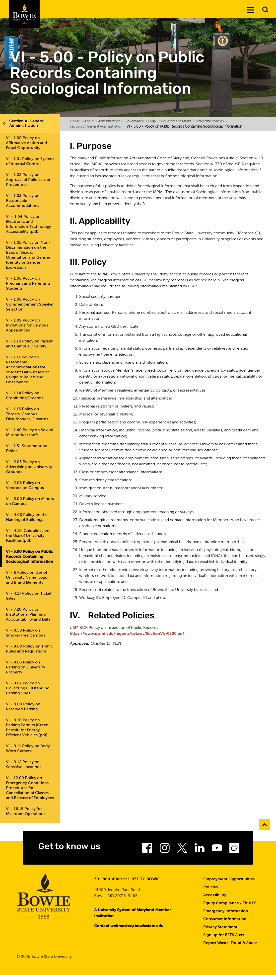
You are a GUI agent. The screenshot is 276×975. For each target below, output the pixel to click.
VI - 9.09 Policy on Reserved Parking (23, 706)
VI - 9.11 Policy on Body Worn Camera (28, 748)
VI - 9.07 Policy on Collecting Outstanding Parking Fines (27, 688)
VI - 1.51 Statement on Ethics (26, 448)
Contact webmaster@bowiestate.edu (128, 926)
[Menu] (251, 10)
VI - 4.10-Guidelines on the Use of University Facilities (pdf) (27, 536)
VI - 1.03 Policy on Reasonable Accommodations (23, 201)
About (90, 121)
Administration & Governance (122, 121)
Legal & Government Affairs (171, 121)
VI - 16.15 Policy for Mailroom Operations (25, 811)
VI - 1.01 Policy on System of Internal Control (30, 161)
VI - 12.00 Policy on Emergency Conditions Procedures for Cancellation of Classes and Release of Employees (30, 788)
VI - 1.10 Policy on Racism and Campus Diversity (30, 343)
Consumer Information (224, 919)
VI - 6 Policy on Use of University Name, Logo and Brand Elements (27, 578)
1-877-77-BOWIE (143, 879)
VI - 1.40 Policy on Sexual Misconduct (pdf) (29, 432)
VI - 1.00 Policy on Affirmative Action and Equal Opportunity (26, 143)
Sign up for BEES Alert (223, 935)
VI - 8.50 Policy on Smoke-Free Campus (25, 633)
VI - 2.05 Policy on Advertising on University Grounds (29, 467)
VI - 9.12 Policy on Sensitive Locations (23, 764)
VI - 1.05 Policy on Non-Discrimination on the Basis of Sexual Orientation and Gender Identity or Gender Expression (28, 255)
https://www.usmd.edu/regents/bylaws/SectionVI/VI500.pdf (127, 634)
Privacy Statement (220, 927)
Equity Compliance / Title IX (229, 903)
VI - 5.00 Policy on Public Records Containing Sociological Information (29, 557)
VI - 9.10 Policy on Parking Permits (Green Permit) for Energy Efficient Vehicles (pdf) (27, 727)
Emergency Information (225, 911)
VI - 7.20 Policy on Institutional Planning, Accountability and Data (28, 615)
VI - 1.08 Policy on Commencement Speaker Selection (30, 305)
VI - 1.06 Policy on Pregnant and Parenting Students (28, 284)
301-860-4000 (108, 879)
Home (76, 121)
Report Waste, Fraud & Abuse (230, 943)
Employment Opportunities (229, 879)
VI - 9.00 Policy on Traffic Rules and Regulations (29, 649)
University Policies (211, 121)
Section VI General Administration (26, 123)
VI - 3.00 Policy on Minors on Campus (30, 501)
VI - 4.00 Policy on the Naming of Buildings (27, 517)
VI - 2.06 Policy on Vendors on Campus (25, 485)
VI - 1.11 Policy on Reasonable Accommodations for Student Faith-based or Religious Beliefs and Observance (27, 369)
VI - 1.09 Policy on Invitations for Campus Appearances (27, 325)
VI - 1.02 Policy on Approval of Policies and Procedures (28, 180)
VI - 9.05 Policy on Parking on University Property (25, 667)
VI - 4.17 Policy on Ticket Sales (29, 596)
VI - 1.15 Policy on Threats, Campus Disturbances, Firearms (27, 414)
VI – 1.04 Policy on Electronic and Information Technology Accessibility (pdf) (28, 224)
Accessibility (214, 895)
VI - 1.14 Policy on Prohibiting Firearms (24, 395)
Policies (210, 887)
